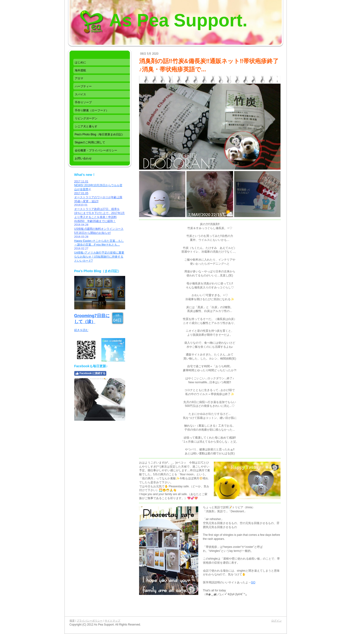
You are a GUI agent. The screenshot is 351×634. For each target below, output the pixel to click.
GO (253, 582)
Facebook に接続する (90, 373)
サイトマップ (112, 620)
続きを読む (81, 330)
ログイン (276, 620)
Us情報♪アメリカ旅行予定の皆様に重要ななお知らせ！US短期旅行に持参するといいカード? (99, 256)
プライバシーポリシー (90, 620)
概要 (72, 620)
